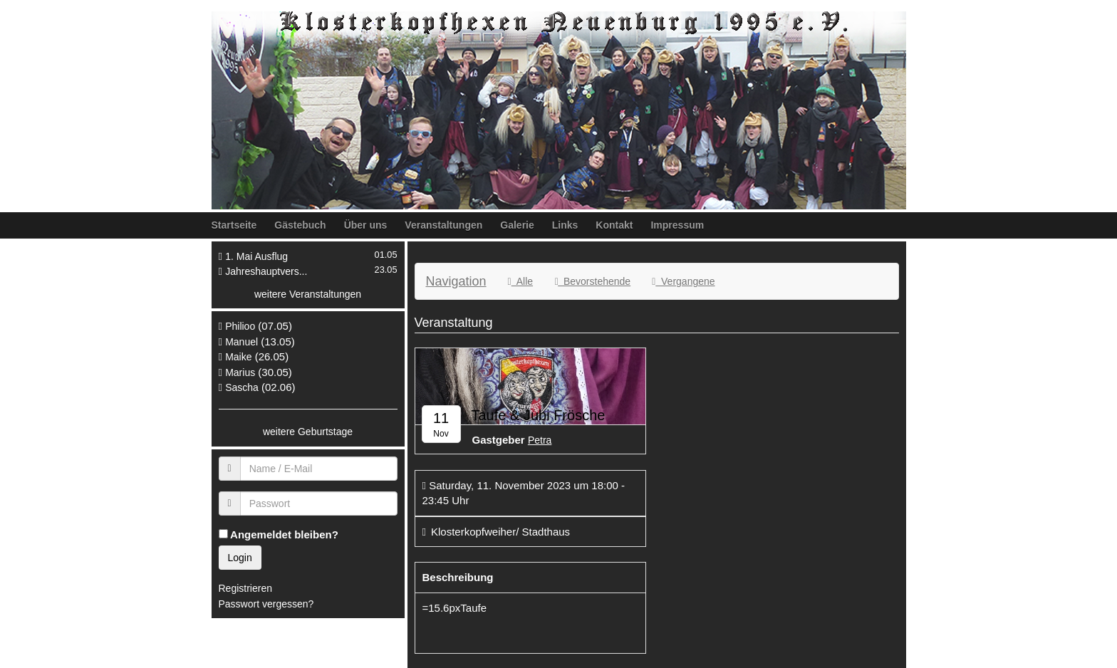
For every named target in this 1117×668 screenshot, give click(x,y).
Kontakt (614, 225)
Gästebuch (300, 225)
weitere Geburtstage (308, 431)
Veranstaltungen (443, 225)
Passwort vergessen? (266, 604)
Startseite (234, 225)
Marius (240, 372)
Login (240, 557)
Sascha (242, 387)
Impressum (677, 225)
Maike (238, 356)
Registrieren (245, 588)
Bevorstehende (592, 281)
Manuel (241, 342)
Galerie (517, 225)
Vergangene (683, 281)
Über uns (366, 225)
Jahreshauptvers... (266, 271)
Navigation (456, 281)
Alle (520, 281)
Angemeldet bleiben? (278, 534)
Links (565, 225)
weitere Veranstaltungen (307, 294)
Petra (539, 440)
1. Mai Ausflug (256, 256)
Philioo (240, 326)
